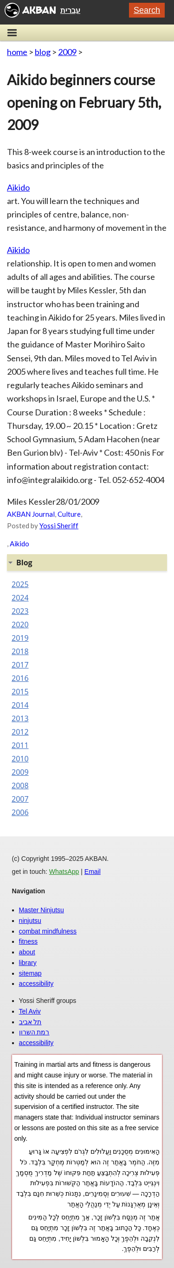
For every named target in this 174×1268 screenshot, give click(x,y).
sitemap (30, 973)
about (27, 952)
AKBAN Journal (31, 514)
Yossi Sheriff (58, 525)
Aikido (18, 187)
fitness (28, 941)
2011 (20, 745)
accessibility (36, 983)
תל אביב (30, 1022)
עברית (70, 10)
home (17, 52)
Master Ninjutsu (41, 910)
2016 (20, 678)
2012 (20, 732)
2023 (20, 611)
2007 (20, 799)
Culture (69, 514)
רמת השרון (34, 1032)
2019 (20, 638)
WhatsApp (64, 871)
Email (92, 871)
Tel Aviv (30, 1011)
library (28, 962)
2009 (67, 52)
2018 (20, 651)
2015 (20, 692)
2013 (20, 718)
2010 (20, 759)
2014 (20, 705)
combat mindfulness (48, 931)
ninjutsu (30, 920)
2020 (20, 624)
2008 (20, 785)
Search (147, 10)
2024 (20, 598)
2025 (20, 584)
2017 (20, 665)
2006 (20, 812)
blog (43, 52)
